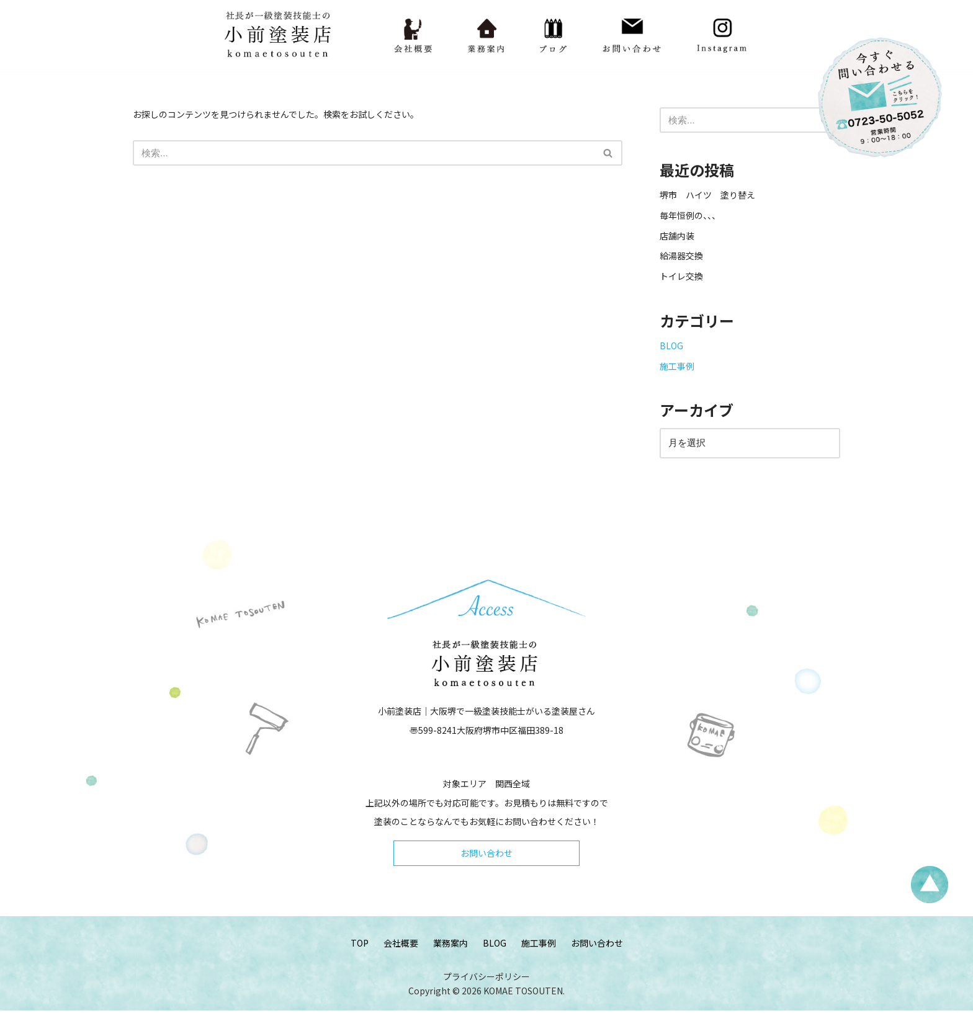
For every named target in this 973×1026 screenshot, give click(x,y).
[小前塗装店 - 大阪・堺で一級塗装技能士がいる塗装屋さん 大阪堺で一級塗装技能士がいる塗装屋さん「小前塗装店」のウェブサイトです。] (280, 35)
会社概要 (400, 956)
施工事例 (677, 372)
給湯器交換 (681, 259)
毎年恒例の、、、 (690, 218)
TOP (360, 956)
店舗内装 (677, 238)
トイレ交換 (681, 280)
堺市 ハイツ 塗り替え (712, 196)
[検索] (363, 154)
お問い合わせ (486, 865)
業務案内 (450, 956)
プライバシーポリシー (486, 991)
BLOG (671, 352)
